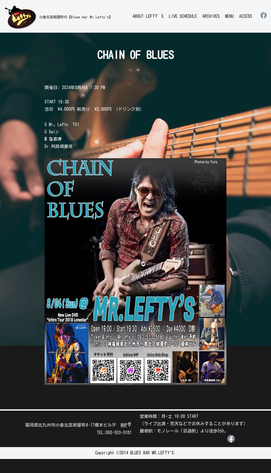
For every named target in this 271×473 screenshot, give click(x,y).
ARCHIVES (211, 16)
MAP (126, 425)
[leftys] (58, 17)
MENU (229, 16)
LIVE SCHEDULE (183, 16)
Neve (8, 466)
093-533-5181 (119, 433)
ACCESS (245, 16)
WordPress (53, 466)
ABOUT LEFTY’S (148, 16)
